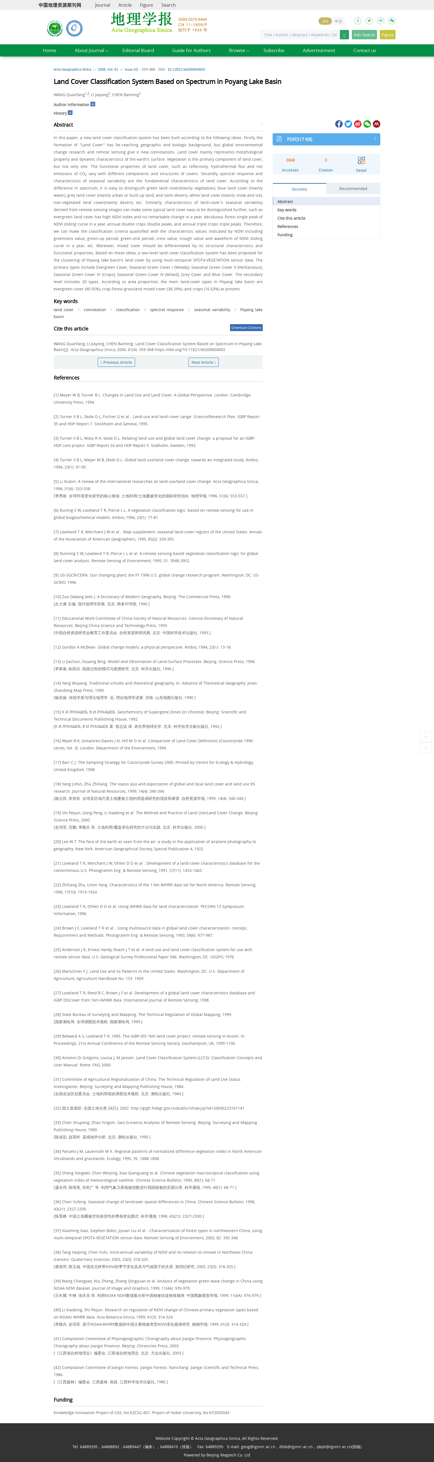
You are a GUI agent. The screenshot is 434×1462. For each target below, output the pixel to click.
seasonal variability (212, 309)
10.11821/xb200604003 (186, 69)
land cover (64, 309)
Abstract (285, 201)
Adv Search (364, 34)
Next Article (204, 362)
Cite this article (291, 218)
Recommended (353, 188)
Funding (285, 234)
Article (125, 5)
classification (128, 309)
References (287, 226)
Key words (286, 209)
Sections (299, 189)
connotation (95, 309)
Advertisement (319, 50)
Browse (237, 50)
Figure (146, 5)
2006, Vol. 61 (108, 69)
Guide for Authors (191, 50)
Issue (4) (131, 69)
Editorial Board (138, 50)
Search (168, 5)
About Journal (89, 50)
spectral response (167, 309)
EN (325, 21)
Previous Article (116, 362)
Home (49, 50)
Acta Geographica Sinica (72, 69)
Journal (102, 5)
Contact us (364, 50)
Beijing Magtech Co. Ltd (228, 1455)
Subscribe (274, 50)
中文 (338, 21)
